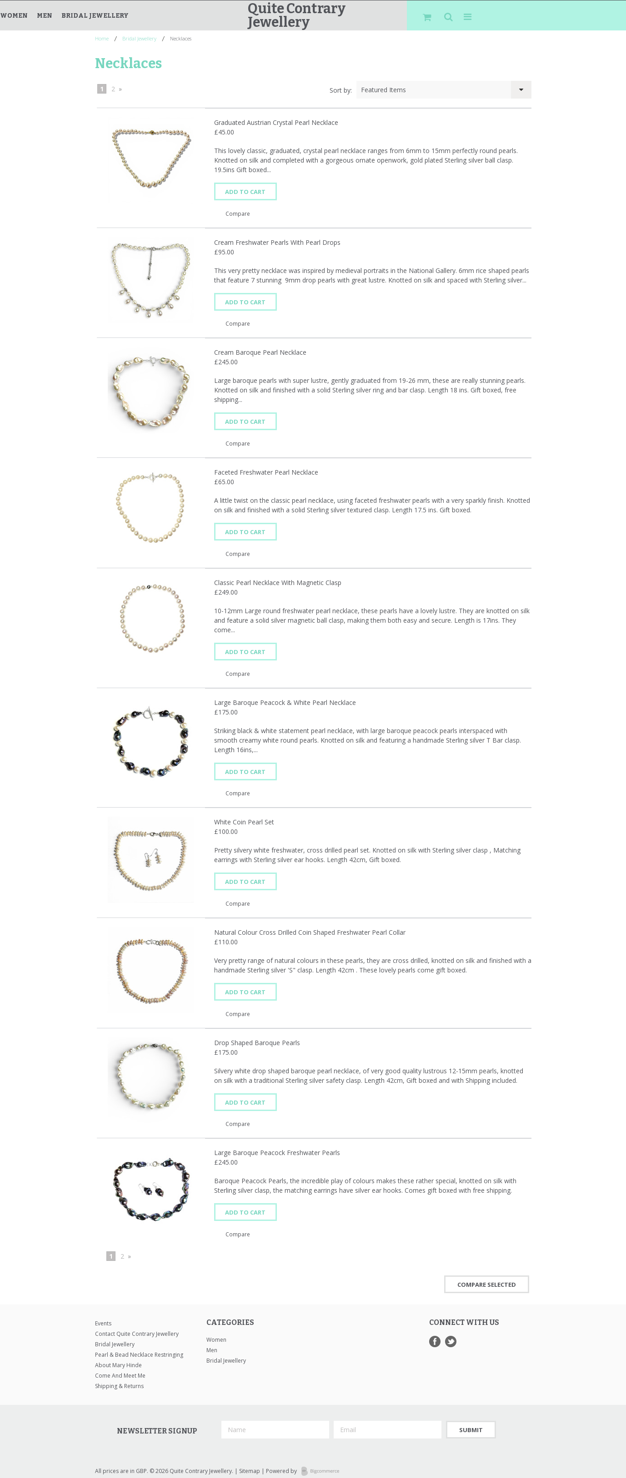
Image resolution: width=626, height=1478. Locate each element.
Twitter (450, 1333)
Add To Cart (247, 192)
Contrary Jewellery (297, 15)
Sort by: (341, 90)
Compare (237, 213)
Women (14, 16)
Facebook (435, 1333)
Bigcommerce (323, 1464)
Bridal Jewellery (95, 16)
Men (44, 16)
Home (102, 38)
